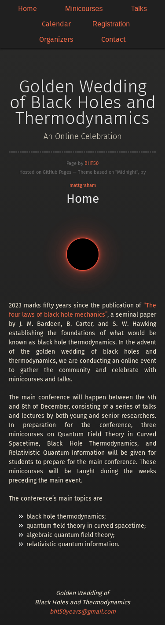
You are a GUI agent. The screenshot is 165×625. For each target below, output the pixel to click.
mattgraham (83, 185)
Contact (113, 39)
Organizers (56, 39)
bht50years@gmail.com (83, 611)
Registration (111, 24)
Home (27, 8)
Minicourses (84, 8)
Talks (139, 8)
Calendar (56, 24)
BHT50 (91, 163)
